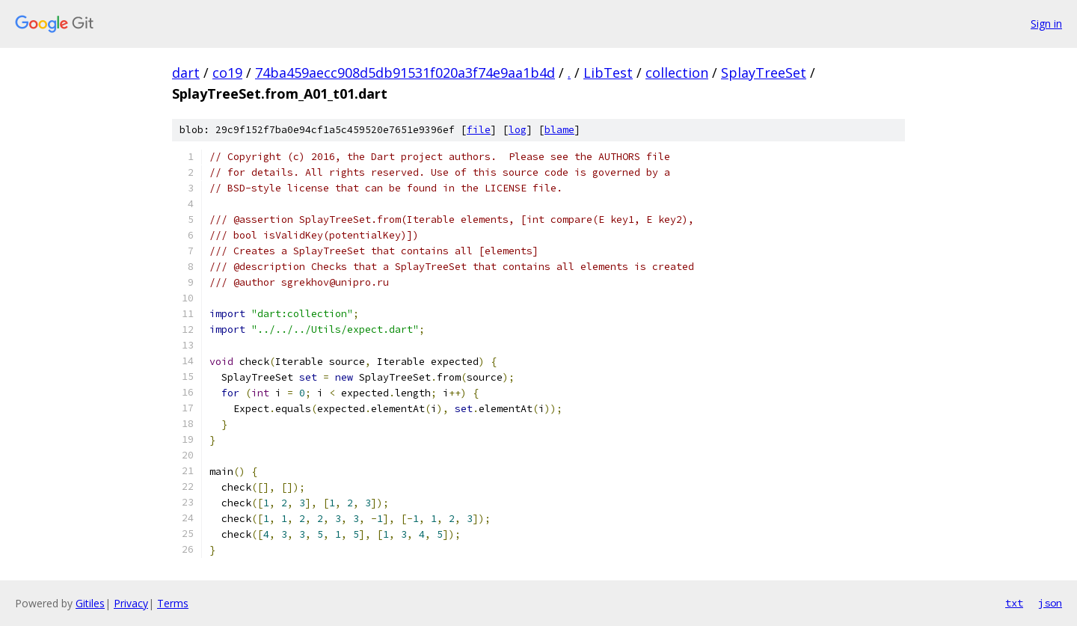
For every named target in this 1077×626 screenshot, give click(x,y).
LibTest (608, 73)
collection (676, 73)
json (1050, 603)
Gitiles (90, 603)
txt (1014, 603)
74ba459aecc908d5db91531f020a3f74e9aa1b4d (405, 73)
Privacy (131, 603)
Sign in (1046, 23)
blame (559, 129)
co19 (227, 73)
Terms (172, 603)
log (518, 129)
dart (186, 73)
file (479, 129)
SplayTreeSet (763, 73)
